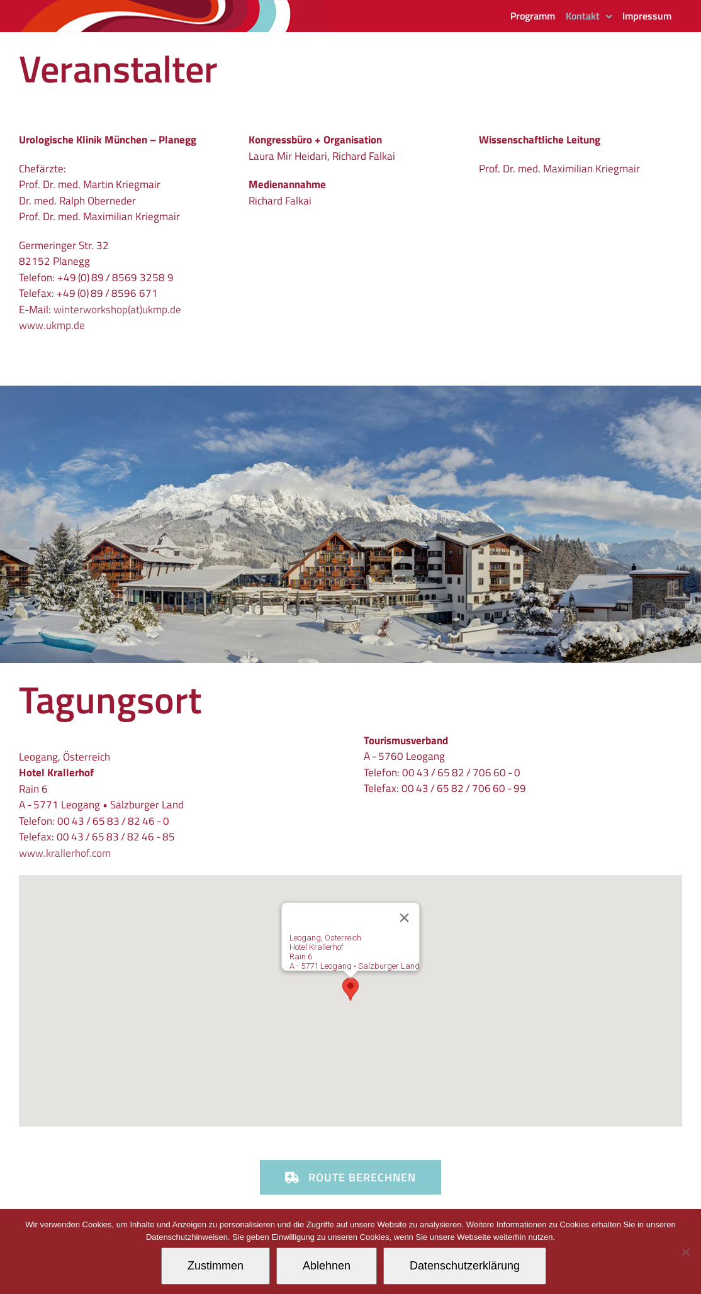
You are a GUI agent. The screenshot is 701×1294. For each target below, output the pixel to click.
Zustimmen (216, 1265)
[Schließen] (405, 918)
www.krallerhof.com (65, 853)
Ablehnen (326, 1265)
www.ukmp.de (52, 325)
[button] (350, 989)
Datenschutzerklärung (465, 1265)
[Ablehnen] (685, 1252)
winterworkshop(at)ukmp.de (117, 309)
